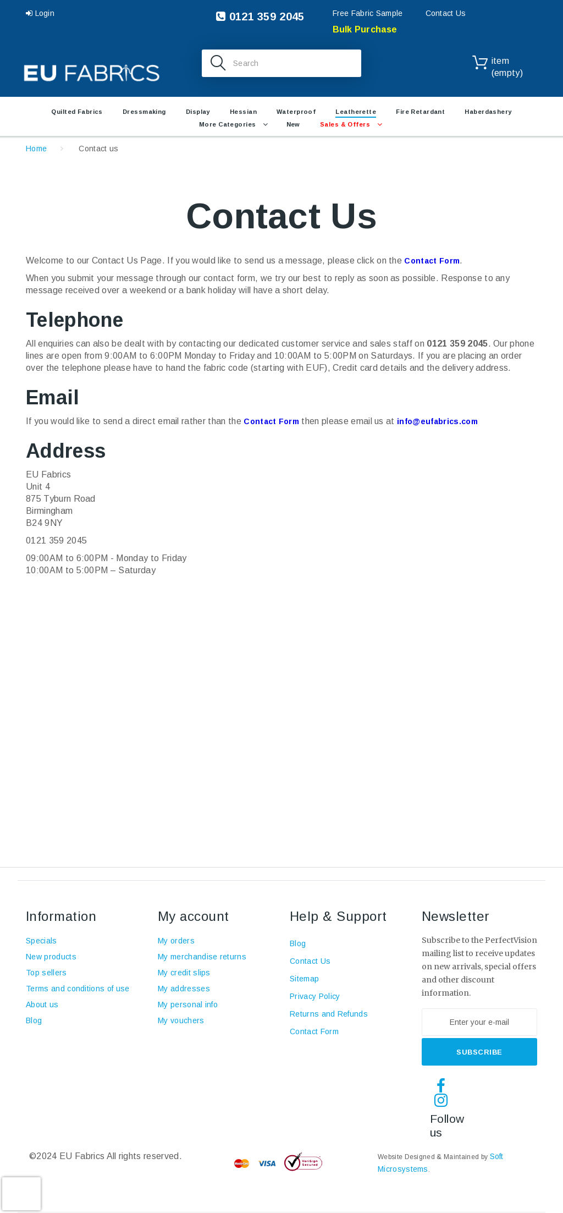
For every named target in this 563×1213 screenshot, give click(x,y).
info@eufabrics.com (437, 421)
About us (42, 1004)
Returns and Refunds (329, 1013)
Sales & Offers (345, 124)
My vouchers (181, 1020)
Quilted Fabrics (77, 111)
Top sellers (46, 972)
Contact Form (432, 260)
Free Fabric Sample (368, 13)
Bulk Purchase (365, 29)
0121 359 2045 (260, 16)
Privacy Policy (315, 996)
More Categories (227, 124)
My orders (176, 940)
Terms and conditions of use (78, 988)
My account (193, 916)
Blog (34, 1020)
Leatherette (355, 111)
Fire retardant (420, 111)
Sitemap (304, 978)
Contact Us (446, 13)
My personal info (188, 1004)
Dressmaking (144, 111)
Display (198, 111)
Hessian (243, 111)
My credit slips (184, 972)
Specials (41, 940)
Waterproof (296, 111)
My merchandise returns (202, 956)
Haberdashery (488, 111)
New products (51, 956)
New (293, 124)
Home (36, 148)
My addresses (184, 988)
